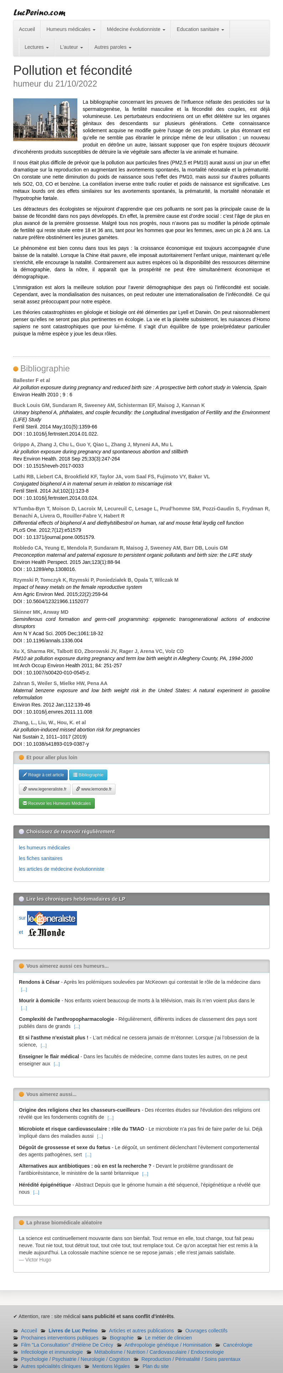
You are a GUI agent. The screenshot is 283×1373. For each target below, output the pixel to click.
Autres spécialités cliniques (51, 1366)
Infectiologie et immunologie (52, 1352)
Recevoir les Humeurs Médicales (57, 803)
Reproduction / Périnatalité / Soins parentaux (191, 1359)
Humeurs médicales (71, 29)
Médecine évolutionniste (136, 29)
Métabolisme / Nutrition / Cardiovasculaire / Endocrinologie (159, 1352)
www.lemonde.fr (94, 789)
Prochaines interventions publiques (59, 1338)
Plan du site (156, 1366)
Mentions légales (111, 1366)
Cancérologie (238, 1345)
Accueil (27, 29)
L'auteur (71, 47)
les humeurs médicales (44, 847)
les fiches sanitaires (40, 858)
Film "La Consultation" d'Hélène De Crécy (67, 1345)
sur (48, 918)
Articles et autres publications (141, 1330)
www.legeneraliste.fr (45, 789)
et (43, 932)
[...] (24, 989)
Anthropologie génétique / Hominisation (168, 1345)
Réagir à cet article (43, 774)
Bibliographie (88, 774)
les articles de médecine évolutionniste (61, 869)
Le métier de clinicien (168, 1338)
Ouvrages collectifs (206, 1330)
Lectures (37, 47)
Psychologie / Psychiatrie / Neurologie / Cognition (75, 1359)
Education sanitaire (200, 29)
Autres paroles (113, 47)
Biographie (122, 1338)
